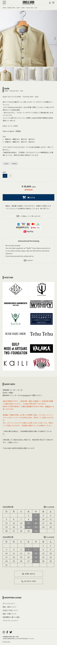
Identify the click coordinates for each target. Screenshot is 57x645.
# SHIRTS (14, 163)
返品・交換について (9, 614)
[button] (55, 38)
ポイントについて (9, 603)
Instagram (25, 395)
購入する (28, 197)
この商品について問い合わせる (28, 216)
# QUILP (6, 163)
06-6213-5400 (28, 581)
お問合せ (48, 406)
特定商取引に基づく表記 (11, 617)
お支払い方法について (10, 610)
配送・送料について (9, 607)
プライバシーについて (10, 620)
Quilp (6, 88)
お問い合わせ (28, 574)
